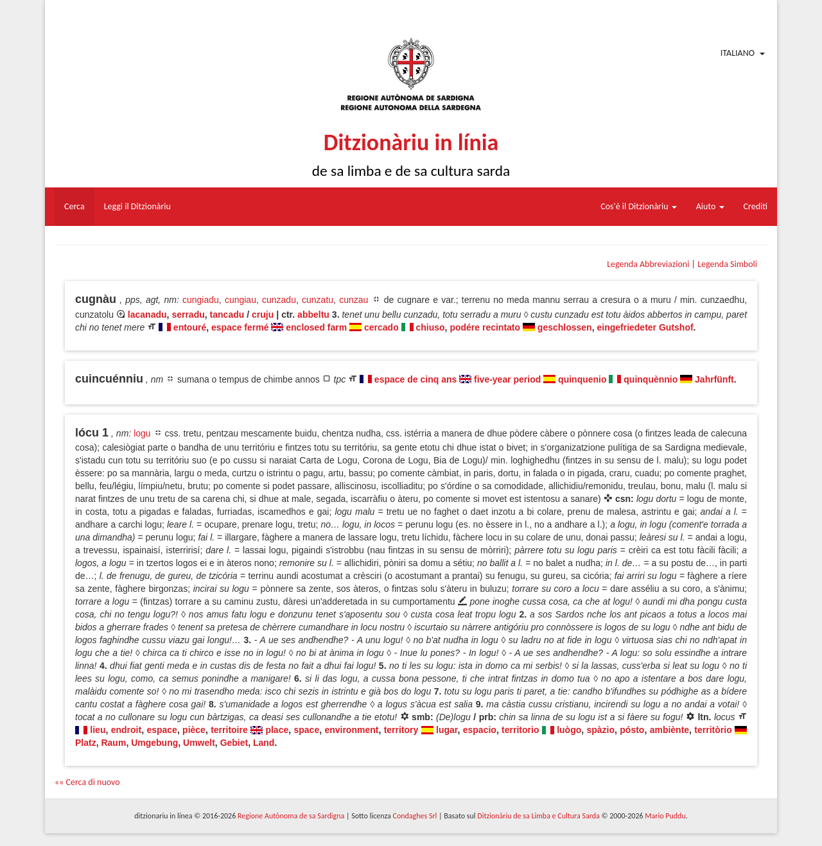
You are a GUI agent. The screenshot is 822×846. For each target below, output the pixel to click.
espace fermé (240, 327)
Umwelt (199, 743)
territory (401, 730)
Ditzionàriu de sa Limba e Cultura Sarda (538, 815)
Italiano (738, 52)
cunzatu (317, 300)
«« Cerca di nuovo (87, 782)
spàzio (600, 730)
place (276, 730)
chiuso (429, 327)
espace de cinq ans (415, 379)
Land (263, 743)
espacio (479, 730)
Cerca (74, 206)
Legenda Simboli (727, 264)
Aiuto (710, 206)
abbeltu (313, 314)
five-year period (507, 379)
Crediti (756, 206)
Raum (113, 743)
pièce (194, 730)
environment (351, 730)
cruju (263, 314)
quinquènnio (651, 379)
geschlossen (565, 327)
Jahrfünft (714, 379)
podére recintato (485, 327)
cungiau (240, 300)
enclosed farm (316, 327)
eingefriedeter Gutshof (645, 327)
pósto (632, 730)
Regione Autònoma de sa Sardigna (291, 815)
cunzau (353, 300)
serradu (187, 314)
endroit (126, 730)
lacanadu (147, 314)
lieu (97, 730)
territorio (520, 730)
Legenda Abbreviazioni (648, 264)
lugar (446, 730)
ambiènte (669, 730)
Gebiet (234, 743)
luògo (569, 730)
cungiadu (200, 300)
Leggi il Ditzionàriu (137, 206)
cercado (381, 327)
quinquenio (582, 379)
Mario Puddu (665, 815)
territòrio (712, 730)
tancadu (227, 314)
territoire (229, 730)
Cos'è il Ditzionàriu (638, 206)
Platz (85, 743)
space (306, 730)
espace (161, 730)
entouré (189, 327)
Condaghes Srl (414, 815)
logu (142, 433)
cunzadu (279, 300)
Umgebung (154, 743)
